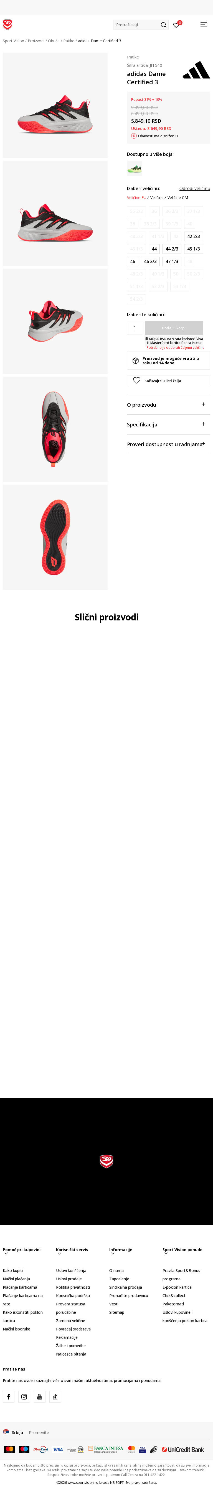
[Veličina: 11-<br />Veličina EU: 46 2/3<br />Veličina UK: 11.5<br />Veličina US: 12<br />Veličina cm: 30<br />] (150, 261)
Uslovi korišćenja (71, 1270)
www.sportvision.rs (83, 1482)
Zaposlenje (119, 1278)
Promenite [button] (39, 1432)
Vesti (113, 1304)
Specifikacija (166, 424)
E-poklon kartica (177, 1287)
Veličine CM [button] (178, 197)
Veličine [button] (157, 197)
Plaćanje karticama (20, 1287)
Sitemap (116, 1312)
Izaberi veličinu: (143, 188)
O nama (116, 1270)
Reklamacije (67, 1337)
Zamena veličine (70, 1320)
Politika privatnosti (73, 1287)
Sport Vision (13, 40)
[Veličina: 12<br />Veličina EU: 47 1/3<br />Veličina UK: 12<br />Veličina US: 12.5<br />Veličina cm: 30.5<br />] (172, 261)
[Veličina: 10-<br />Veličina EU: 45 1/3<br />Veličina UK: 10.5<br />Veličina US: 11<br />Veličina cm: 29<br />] (193, 249)
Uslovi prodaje (69, 1278)
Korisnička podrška (73, 1295)
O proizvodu (166, 404)
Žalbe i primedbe (71, 1345)
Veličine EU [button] (136, 197)
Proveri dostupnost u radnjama (166, 444)
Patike (68, 40)
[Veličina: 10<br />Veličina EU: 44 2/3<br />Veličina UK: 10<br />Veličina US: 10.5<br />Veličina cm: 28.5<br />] (172, 249)
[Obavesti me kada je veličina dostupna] (136, 211)
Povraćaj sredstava (73, 1329)
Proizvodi (36, 40)
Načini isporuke (16, 1329)
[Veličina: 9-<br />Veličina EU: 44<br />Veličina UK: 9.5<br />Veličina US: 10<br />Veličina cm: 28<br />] (154, 249)
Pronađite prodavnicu (128, 1295)
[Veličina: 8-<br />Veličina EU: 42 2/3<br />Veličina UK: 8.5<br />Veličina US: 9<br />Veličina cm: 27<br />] (193, 236)
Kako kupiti (13, 1270)
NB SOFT (117, 1482)
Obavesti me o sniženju (158, 135)
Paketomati (173, 1304)
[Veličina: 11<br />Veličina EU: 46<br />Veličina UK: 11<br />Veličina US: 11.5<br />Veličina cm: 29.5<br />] (132, 261)
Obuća (54, 40)
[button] (141, 25)
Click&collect (174, 1295)
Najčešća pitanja (71, 1354)
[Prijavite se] (176, 25)
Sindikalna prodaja (125, 1287)
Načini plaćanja (16, 1278)
